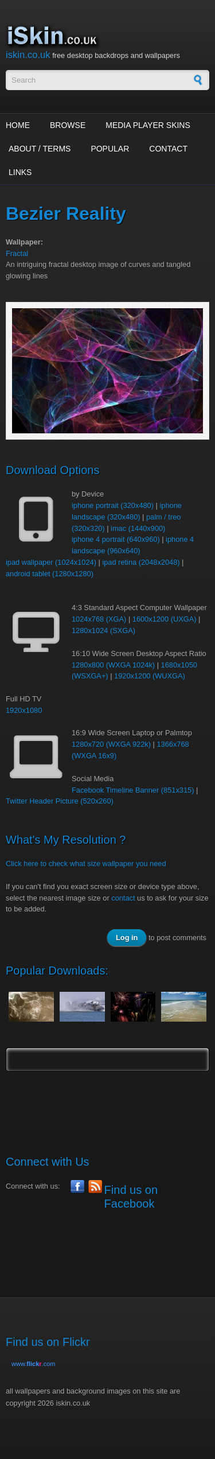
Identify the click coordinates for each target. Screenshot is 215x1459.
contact (123, 898)
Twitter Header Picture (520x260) (60, 801)
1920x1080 (24, 710)
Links (20, 172)
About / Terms (40, 148)
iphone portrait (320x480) (113, 505)
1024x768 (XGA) (99, 619)
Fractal (17, 253)
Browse (67, 125)
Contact (168, 148)
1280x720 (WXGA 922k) (111, 744)
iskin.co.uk (28, 54)
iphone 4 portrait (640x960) (116, 539)
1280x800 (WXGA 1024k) (113, 665)
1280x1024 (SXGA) (103, 630)
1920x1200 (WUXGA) (149, 676)
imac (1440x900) (138, 528)
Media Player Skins (147, 125)
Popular (110, 148)
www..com (33, 1363)
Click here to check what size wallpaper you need (86, 863)
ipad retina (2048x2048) (140, 562)
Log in (127, 937)
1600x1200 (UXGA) (164, 619)
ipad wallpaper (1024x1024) (51, 562)
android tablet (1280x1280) (49, 573)
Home (18, 125)
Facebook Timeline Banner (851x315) (133, 790)
